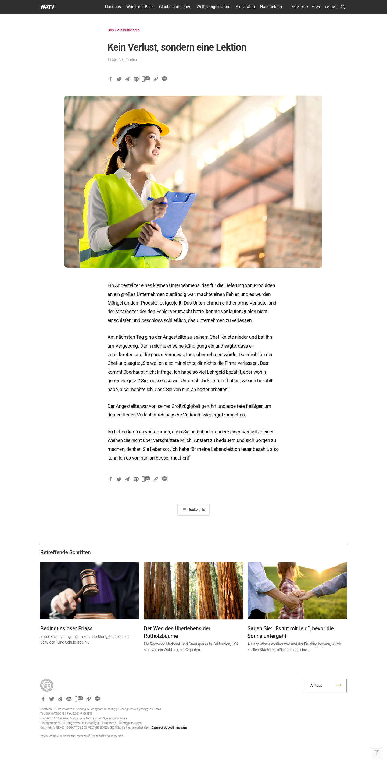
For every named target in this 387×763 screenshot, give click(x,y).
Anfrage (316, 685)
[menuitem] (331, 7)
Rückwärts (196, 509)
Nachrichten (271, 6)
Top (376, 752)
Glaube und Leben (175, 6)
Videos (316, 7)
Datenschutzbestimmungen (169, 727)
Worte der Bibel (140, 6)
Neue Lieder (300, 7)
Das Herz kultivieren (124, 30)
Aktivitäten (245, 6)
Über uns (113, 6)
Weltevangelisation (213, 6)
